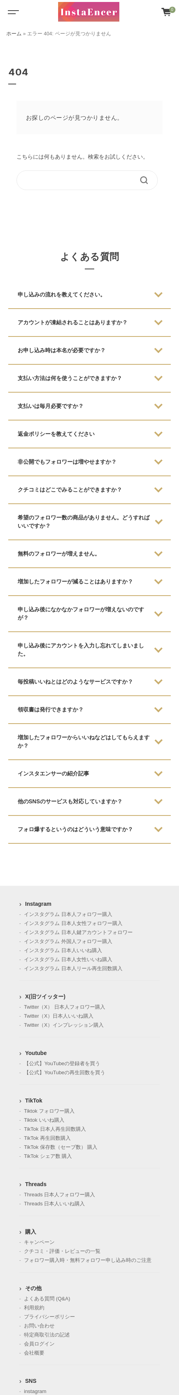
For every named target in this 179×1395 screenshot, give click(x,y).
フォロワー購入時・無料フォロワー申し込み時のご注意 (88, 1260)
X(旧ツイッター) (45, 996)
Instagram (38, 904)
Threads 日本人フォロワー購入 (59, 1195)
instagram (35, 1391)
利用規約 (34, 1308)
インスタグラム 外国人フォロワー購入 (68, 941)
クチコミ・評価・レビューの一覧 (62, 1251)
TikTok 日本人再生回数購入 (55, 1129)
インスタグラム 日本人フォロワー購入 (68, 914)
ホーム (14, 34)
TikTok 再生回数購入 (47, 1138)
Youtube (36, 1053)
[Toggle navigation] (12, 12)
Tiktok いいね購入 (44, 1120)
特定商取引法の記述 (47, 1335)
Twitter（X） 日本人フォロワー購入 (64, 1007)
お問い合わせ (39, 1326)
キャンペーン (39, 1242)
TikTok (33, 1100)
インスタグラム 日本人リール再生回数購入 (73, 968)
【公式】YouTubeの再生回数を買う (64, 1072)
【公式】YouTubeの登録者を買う (62, 1063)
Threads (35, 1184)
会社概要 (34, 1353)
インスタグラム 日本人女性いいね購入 (68, 959)
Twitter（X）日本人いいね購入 (58, 1016)
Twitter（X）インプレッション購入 (64, 1025)
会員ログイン (39, 1344)
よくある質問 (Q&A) (47, 1299)
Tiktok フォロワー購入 (49, 1111)
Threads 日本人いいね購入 (54, 1204)
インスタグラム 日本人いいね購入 (63, 950)
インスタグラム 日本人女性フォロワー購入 (73, 923)
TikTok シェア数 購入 (48, 1156)
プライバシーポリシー (49, 1317)
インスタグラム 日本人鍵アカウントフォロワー (78, 932)
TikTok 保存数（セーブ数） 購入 (60, 1147)
